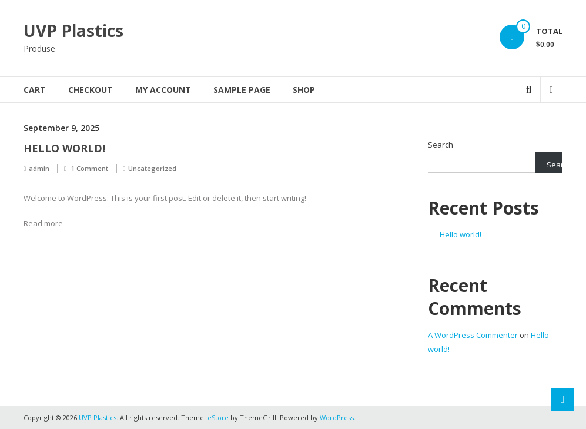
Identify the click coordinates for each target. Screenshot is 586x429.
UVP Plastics (73, 30)
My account (163, 89)
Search (440, 144)
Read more (43, 223)
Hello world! (64, 148)
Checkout (90, 89)
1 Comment (89, 168)
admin (39, 168)
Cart (35, 89)
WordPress (337, 417)
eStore (218, 417)
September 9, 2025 (61, 127)
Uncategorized (152, 168)
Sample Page (241, 89)
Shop (304, 89)
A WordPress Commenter (473, 335)
